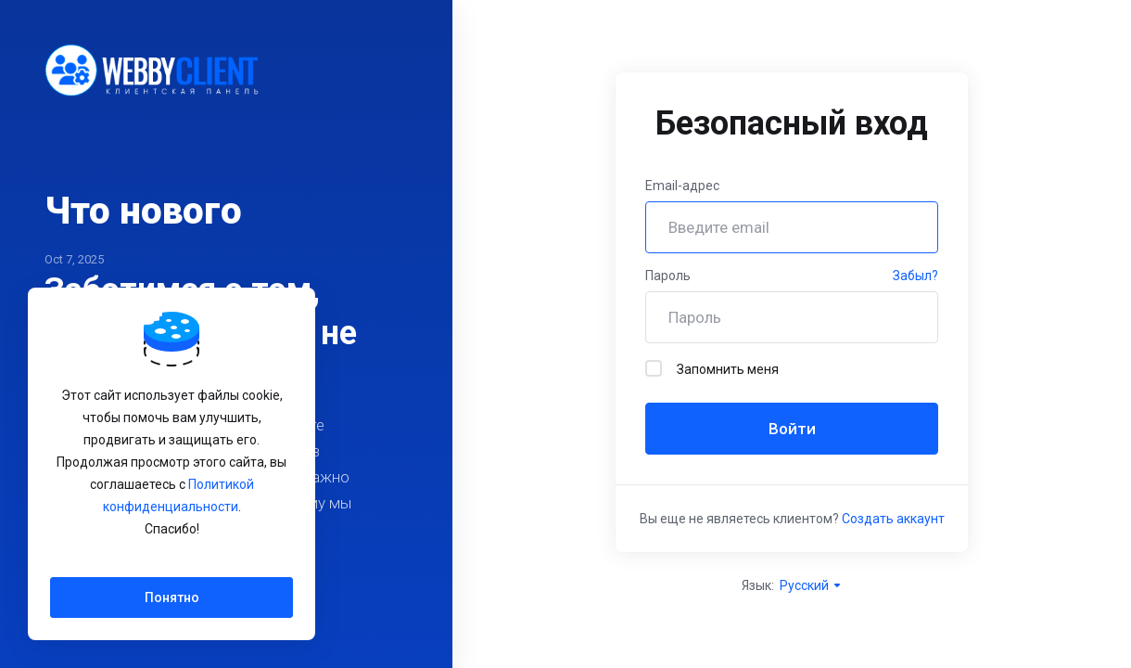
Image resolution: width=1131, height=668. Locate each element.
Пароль (668, 275)
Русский (811, 585)
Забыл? (915, 275)
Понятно (172, 597)
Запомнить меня (712, 368)
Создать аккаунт (893, 518)
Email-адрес (682, 185)
